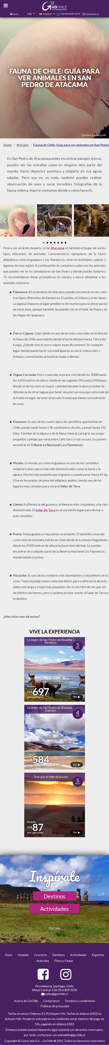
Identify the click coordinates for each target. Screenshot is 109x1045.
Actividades (54, 908)
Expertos (98, 955)
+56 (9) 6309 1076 (68, 14)
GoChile (54, 928)
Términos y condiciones (80, 1001)
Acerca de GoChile (26, 1001)
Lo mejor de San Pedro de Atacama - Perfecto (50, 641)
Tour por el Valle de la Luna (51, 777)
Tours (9, 955)
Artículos (42, 960)
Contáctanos (92, 14)
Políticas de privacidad (54, 1006)
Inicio (15, 14)
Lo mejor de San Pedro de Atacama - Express (50, 709)
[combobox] (29, 14)
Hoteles (23, 955)
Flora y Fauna (63, 960)
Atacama (57, 248)
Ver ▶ (76, 696)
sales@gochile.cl (54, 994)
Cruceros (40, 955)
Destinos (54, 896)
